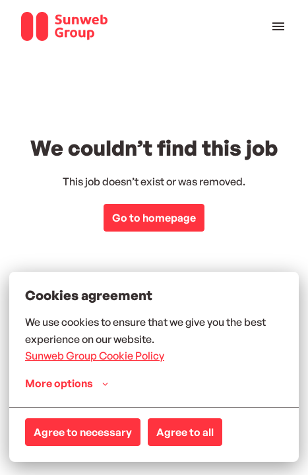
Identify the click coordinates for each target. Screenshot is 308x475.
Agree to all (185, 432)
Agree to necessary (83, 432)
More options (66, 383)
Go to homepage (154, 217)
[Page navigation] (278, 26)
